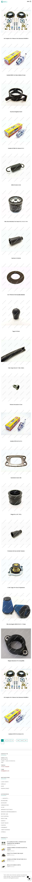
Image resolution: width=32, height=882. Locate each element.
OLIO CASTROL (5, 816)
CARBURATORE (5, 805)
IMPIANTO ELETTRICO (6, 809)
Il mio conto (4, 781)
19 (18, 740)
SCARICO (3, 820)
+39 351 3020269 (5, 766)
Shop (2, 786)
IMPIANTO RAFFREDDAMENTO (8, 811)
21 (25, 740)
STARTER (3, 825)
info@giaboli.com (5, 770)
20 (22, 740)
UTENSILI (3, 832)
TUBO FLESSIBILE (5, 829)
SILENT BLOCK (4, 823)
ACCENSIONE (4, 800)
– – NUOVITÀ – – (5, 798)
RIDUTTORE (4, 818)
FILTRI (2, 807)
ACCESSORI (4, 802)
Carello (3, 784)
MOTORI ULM (4, 814)
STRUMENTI (4, 827)
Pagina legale (5, 788)
